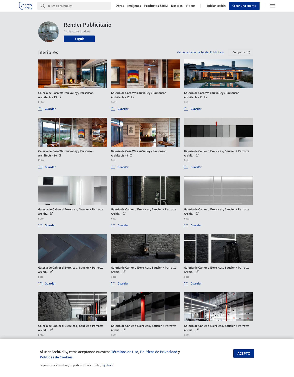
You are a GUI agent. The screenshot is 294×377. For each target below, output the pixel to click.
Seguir (79, 39)
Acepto (243, 353)
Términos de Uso (124, 351)
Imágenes (134, 5)
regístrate (107, 365)
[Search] (79, 6)
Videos (190, 5)
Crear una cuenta (244, 6)
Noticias (177, 5)
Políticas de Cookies (56, 357)
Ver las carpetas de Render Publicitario (200, 52)
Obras (120, 5)
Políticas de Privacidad (158, 351)
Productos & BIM (156, 5)
